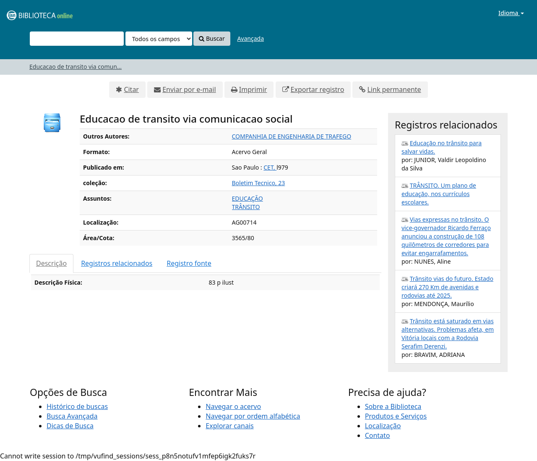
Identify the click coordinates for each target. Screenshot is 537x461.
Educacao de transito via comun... (75, 67)
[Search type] (158, 38)
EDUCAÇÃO (247, 198)
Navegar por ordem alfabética (253, 416)
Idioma (511, 13)
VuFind (27, 12)
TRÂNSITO (246, 207)
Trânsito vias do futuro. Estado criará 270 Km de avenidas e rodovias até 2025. (447, 287)
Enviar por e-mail (189, 89)
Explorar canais (229, 425)
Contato (377, 435)
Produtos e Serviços (396, 416)
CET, (269, 167)
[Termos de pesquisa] (77, 38)
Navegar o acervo (233, 406)
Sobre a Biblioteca (393, 406)
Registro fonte (189, 263)
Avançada (250, 38)
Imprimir (253, 89)
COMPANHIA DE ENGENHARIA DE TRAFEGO (292, 136)
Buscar (211, 38)
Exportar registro (317, 89)
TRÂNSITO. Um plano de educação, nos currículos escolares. (438, 193)
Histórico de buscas (77, 406)
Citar (131, 89)
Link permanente (394, 89)
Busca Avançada (72, 416)
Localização (383, 425)
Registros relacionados (116, 263)
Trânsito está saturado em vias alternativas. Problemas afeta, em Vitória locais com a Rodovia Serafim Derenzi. (447, 333)
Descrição (51, 263)
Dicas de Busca (70, 425)
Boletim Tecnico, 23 (258, 183)
